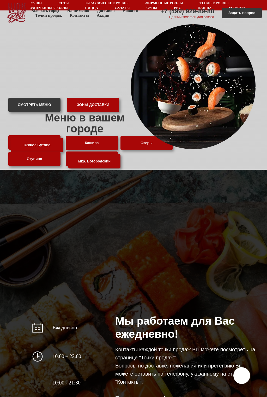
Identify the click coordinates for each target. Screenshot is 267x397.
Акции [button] (103, 15)
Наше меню (78, 10)
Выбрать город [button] (45, 10)
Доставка (106, 10)
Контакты (79, 15)
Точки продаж (48, 15)
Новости (130, 10)
